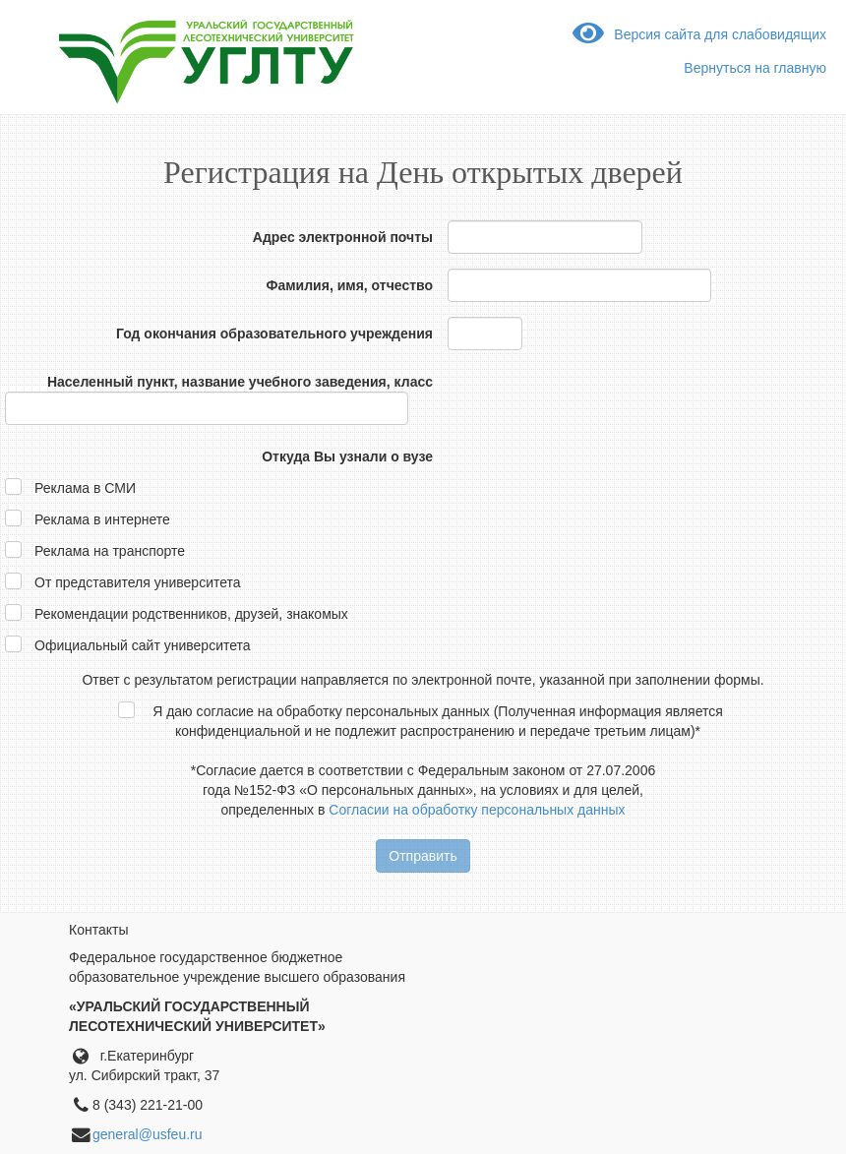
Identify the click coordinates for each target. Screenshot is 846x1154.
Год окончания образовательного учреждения (274, 333)
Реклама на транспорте (109, 551)
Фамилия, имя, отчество (350, 285)
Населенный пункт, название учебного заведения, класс (240, 382)
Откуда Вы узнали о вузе (347, 456)
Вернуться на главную (755, 68)
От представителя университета (137, 582)
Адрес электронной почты (343, 237)
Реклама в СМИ (85, 488)
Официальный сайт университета (142, 645)
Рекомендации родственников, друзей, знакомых (191, 614)
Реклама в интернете (102, 519)
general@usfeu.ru (147, 1134)
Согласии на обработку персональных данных (477, 810)
